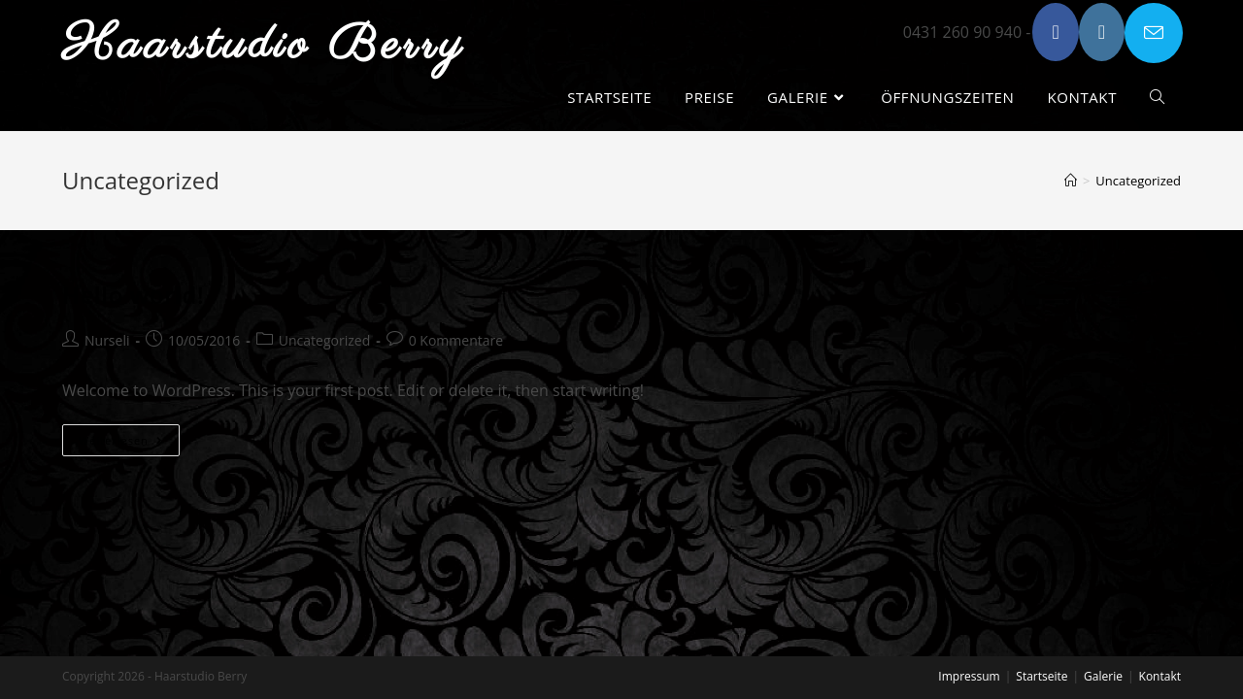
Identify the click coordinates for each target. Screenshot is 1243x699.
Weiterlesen (129, 443)
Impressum (968, 676)
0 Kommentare (456, 340)
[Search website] (1157, 97)
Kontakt (1160, 676)
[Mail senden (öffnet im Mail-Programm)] (1154, 33)
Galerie (1103, 676)
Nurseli (106, 340)
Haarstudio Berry (264, 46)
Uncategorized (324, 340)
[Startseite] (1070, 180)
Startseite (1041, 676)
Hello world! (133, 295)
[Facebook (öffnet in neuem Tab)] (1055, 32)
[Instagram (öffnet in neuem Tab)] (1102, 32)
